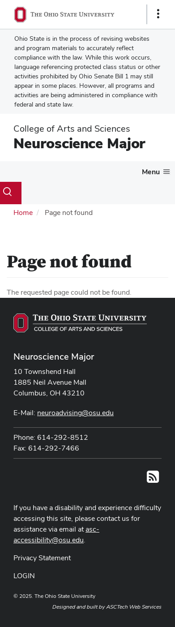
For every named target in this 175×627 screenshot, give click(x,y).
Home (23, 212)
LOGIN (24, 575)
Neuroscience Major (79, 143)
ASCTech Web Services (134, 606)
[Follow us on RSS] (153, 479)
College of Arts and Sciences (71, 128)
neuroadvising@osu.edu (75, 412)
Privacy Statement (42, 558)
